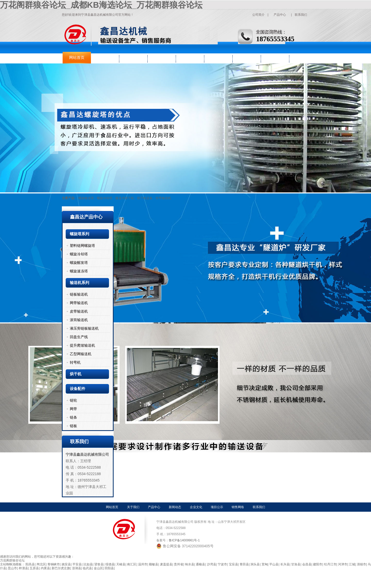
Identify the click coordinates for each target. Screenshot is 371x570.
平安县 (77, 564)
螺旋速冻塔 (79, 271)
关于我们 (105, 57)
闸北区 (41, 564)
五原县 (34, 568)
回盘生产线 (79, 337)
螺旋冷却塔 (79, 254)
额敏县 (153, 564)
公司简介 (258, 15)
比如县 (88, 564)
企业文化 (190, 57)
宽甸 (265, 564)
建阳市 (317, 564)
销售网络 (247, 57)
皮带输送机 (79, 311)
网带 (73, 409)
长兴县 (285, 564)
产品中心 (280, 15)
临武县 (87, 568)
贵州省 (178, 564)
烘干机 (75, 374)
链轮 (73, 400)
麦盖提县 (166, 564)
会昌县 (306, 564)
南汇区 (131, 564)
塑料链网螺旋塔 (82, 245)
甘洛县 (295, 564)
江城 (352, 564)
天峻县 (120, 564)
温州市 (142, 564)
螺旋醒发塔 (79, 262)
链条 (73, 417)
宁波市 (222, 564)
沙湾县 (211, 564)
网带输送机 (79, 303)
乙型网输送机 (80, 354)
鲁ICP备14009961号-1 (184, 540)
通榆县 (200, 564)
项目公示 (218, 57)
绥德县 (110, 564)
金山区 (98, 568)
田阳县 (109, 568)
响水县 (189, 564)
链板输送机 (79, 294)
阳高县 (30, 564)
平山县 (274, 564)
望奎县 (99, 564)
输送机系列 (79, 283)
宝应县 (233, 564)
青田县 (244, 564)
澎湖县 (76, 568)
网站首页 (77, 57)
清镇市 (361, 564)
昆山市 (12, 568)
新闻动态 (162, 57)
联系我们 (301, 15)
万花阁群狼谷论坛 (12, 560)
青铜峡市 (53, 564)
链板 (73, 426)
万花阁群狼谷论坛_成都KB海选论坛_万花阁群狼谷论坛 (101, 5)
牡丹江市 (330, 564)
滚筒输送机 (79, 320)
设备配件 (77, 389)
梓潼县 (23, 568)
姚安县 (66, 564)
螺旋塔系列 (79, 234)
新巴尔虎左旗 (61, 568)
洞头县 (255, 564)
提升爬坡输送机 (82, 345)
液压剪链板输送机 (84, 328)
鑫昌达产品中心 (86, 216)
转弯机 (75, 362)
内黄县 (45, 568)
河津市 (342, 564)
